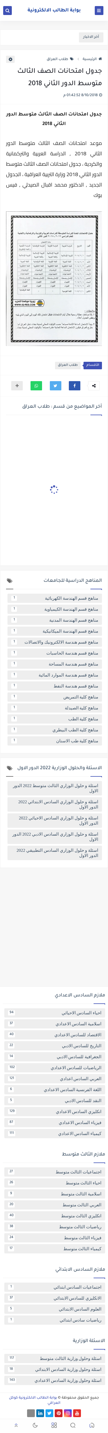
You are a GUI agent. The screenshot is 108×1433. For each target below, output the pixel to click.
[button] (74, 385)
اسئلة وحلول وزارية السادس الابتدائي (54, 1369)
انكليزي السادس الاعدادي (54, 1111)
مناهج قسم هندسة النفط (54, 686)
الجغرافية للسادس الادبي (54, 1056)
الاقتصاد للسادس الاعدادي (54, 1034)
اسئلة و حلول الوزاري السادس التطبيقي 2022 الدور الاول (57, 853)
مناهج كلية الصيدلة (54, 708)
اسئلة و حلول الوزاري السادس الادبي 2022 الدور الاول (55, 837)
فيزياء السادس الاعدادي (54, 1122)
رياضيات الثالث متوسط (54, 1226)
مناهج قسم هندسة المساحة (54, 664)
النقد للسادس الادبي (54, 1100)
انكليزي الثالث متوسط (54, 1215)
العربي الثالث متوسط (54, 1204)
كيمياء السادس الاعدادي (54, 1133)
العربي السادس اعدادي (54, 1078)
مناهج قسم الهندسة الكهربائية (54, 598)
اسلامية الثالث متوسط (54, 1194)
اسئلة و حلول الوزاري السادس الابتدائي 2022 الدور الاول (58, 804)
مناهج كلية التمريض (54, 697)
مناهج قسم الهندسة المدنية (54, 620)
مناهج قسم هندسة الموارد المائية (54, 675)
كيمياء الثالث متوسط (54, 1248)
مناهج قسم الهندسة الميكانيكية (54, 631)
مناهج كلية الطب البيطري (54, 730)
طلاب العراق (60, 59)
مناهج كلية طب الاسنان (54, 740)
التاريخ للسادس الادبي (54, 1045)
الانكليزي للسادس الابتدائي (54, 1298)
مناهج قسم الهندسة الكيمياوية (54, 609)
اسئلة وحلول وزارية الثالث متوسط (54, 1358)
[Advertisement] (54, 929)
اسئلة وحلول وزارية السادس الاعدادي (54, 1380)
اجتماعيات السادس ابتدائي (54, 1287)
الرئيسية (92, 59)
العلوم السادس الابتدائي (54, 1309)
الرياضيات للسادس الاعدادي (54, 1067)
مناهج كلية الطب (54, 719)
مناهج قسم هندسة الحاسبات (54, 653)
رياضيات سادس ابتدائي (54, 1320)
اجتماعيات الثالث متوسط (54, 1172)
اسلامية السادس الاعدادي (54, 1023)
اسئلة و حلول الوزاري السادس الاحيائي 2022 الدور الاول (58, 820)
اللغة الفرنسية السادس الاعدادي (54, 1089)
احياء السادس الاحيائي (54, 1012)
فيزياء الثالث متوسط (54, 1237)
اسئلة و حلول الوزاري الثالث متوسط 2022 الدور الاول (55, 788)
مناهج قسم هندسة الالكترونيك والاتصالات (54, 642)
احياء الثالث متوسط (54, 1183)
